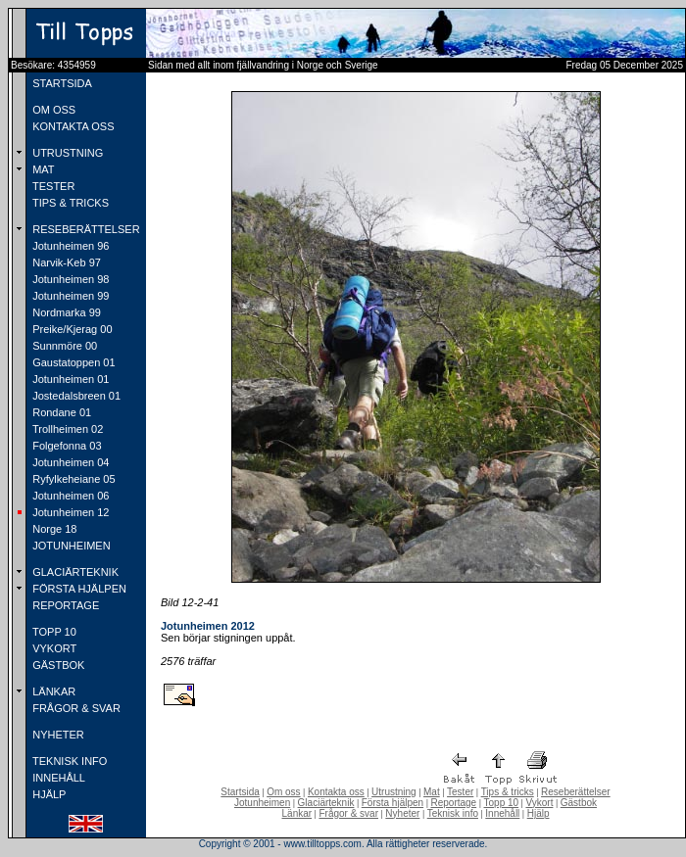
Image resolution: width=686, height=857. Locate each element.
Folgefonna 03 (65, 446)
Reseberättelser (576, 791)
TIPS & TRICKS (69, 203)
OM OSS (52, 110)
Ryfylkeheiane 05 (72, 479)
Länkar (297, 813)
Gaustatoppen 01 (72, 362)
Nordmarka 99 (65, 312)
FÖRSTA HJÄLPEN (77, 589)
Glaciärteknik (326, 802)
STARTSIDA (60, 83)
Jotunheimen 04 (69, 462)
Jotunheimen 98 (69, 279)
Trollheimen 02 (66, 429)
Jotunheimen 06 (69, 495)
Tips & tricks (507, 791)
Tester (460, 791)
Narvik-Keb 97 (65, 262)
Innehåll (502, 813)
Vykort (539, 802)
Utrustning (393, 791)
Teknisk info (452, 813)
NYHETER (56, 734)
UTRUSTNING (66, 153)
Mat (431, 791)
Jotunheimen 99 (69, 296)
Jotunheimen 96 (69, 246)
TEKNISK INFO (68, 761)
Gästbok (579, 802)
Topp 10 (501, 802)
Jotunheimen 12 (69, 512)
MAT (41, 169)
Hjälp (538, 813)
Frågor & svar (348, 813)
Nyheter (402, 813)
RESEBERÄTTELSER (84, 229)
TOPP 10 (52, 632)
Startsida (239, 791)
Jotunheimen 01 (69, 379)
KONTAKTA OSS (71, 126)
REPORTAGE (64, 605)
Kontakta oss (336, 791)
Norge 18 (52, 529)
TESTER (51, 186)
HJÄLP (47, 794)
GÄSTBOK (56, 665)
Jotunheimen (262, 802)
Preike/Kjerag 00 (70, 329)
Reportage (453, 802)
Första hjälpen (392, 802)
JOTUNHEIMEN (70, 545)
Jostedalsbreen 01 (75, 396)
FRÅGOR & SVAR (75, 708)
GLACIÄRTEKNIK (74, 572)
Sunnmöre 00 (63, 346)
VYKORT (52, 648)
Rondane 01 (60, 412)
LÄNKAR (52, 691)
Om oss (283, 791)
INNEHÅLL (57, 778)
